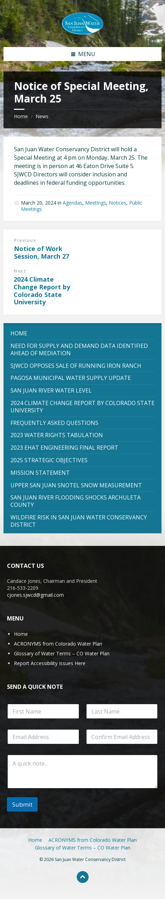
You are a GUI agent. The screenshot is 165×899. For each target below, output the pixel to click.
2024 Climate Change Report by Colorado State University (42, 290)
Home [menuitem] (35, 840)
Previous (25, 240)
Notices (117, 202)
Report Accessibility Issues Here (49, 663)
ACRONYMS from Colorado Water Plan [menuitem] (92, 840)
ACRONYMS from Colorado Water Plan (58, 643)
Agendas (72, 202)
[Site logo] (82, 23)
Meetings (95, 202)
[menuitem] (82, 333)
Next (20, 271)
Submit (22, 804)
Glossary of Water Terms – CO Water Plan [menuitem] (82, 847)
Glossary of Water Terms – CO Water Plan (62, 653)
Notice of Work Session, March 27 (41, 252)
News (42, 116)
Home (21, 116)
